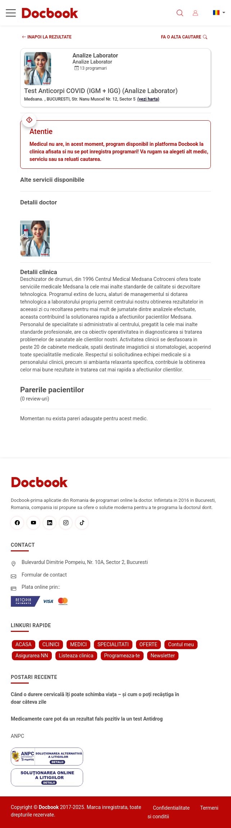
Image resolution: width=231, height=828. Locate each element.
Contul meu (181, 644)
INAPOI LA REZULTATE (47, 37)
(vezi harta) (148, 99)
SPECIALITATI (113, 644)
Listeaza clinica (76, 655)
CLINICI (50, 644)
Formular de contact (44, 575)
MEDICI (78, 644)
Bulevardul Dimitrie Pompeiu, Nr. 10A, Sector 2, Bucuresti (85, 562)
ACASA (23, 644)
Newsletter (163, 655)
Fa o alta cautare (184, 37)
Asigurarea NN (31, 655)
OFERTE (149, 644)
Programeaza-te (122, 655)
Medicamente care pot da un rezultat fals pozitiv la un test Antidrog (87, 719)
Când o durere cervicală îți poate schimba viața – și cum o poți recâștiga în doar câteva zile (95, 698)
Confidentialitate (171, 808)
